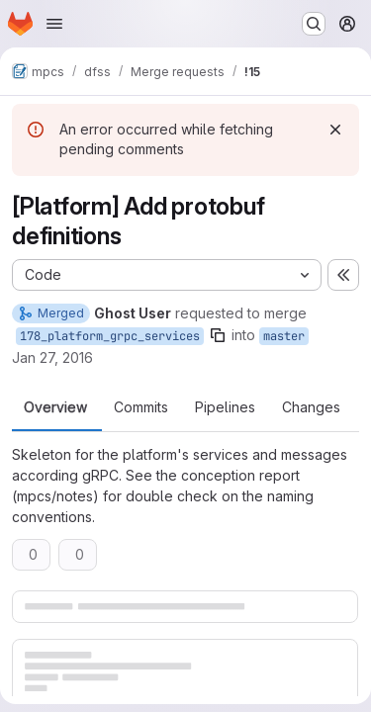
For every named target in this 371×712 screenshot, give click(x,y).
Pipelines (225, 407)
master (284, 336)
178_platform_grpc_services (110, 336)
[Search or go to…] (313, 24)
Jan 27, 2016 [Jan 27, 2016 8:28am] (52, 357)
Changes (311, 407)
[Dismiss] (335, 129)
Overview (55, 407)
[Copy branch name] (218, 335)
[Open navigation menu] (54, 24)
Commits (141, 407)
